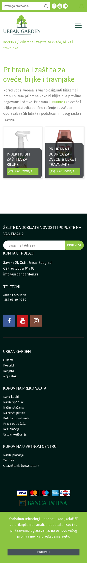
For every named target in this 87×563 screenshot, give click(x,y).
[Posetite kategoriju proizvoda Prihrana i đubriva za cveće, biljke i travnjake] (64, 152)
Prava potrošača (14, 424)
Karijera (8, 371)
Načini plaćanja (13, 407)
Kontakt (8, 365)
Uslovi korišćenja (14, 434)
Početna (9, 42)
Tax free (8, 460)
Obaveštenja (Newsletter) (21, 466)
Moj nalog (10, 376)
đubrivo (58, 102)
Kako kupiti (11, 397)
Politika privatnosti (16, 418)
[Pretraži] (46, 6)
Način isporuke (13, 402)
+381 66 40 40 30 (14, 300)
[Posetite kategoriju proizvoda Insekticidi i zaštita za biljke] (22, 152)
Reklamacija (11, 429)
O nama (8, 360)
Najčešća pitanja (14, 413)
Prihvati (43, 552)
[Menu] (78, 26)
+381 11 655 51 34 (14, 295)
